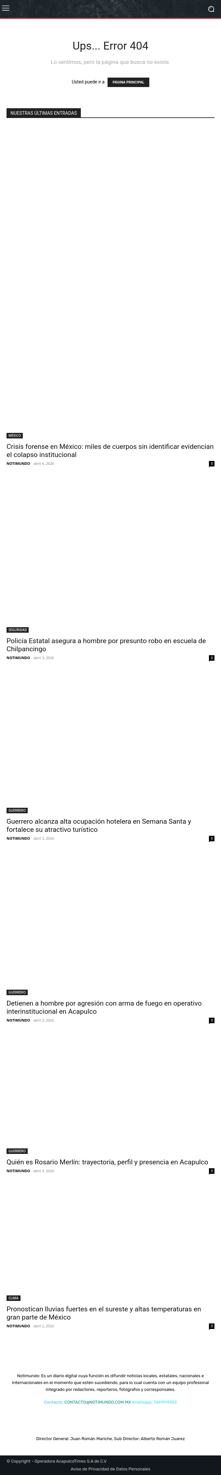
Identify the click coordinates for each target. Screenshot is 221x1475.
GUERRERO (17, 810)
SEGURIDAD (17, 629)
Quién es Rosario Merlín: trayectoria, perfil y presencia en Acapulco (107, 1162)
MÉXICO (14, 435)
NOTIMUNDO (18, 463)
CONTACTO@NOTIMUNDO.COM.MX (97, 1402)
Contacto (53, 1402)
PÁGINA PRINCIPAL (128, 82)
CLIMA (13, 1298)
